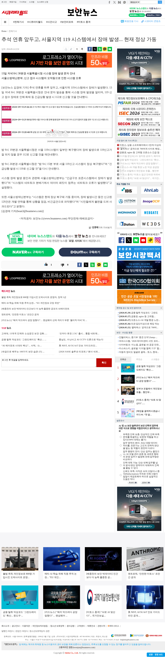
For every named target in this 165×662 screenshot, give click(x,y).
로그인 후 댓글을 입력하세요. (48, 362)
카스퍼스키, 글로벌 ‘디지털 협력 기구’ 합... (140, 348)
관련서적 (101, 626)
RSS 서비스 (114, 626)
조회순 (123, 359)
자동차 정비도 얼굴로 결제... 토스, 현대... (139, 352)
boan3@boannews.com (29, 211)
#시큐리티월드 (35, 22)
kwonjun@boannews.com (83, 647)
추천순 (139, 359)
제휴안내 (91, 626)
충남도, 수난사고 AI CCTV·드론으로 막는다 (81, 339)
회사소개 (5, 626)
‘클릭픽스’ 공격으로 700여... (138, 327)
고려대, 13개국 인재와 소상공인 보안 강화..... (24, 333)
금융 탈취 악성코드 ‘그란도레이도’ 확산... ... (23, 339)
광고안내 (15, 626)
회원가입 (12, 2)
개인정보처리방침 (40, 626)
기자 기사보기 (100, 227)
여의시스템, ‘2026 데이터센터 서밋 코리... (139, 341)
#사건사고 (51, 22)
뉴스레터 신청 (42, 2)
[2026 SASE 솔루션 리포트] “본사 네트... (79, 351)
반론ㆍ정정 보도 (156, 655)
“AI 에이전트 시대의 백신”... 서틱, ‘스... (21, 345)
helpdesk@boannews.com (129, 640)
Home (3, 31)
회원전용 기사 (131, 21)
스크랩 (31, 2)
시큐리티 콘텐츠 (153, 21)
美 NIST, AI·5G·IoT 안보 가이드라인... (78, 345)
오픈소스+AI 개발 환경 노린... (139, 320)
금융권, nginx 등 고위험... (137, 316)
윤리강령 (70, 626)
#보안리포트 (66, 22)
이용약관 (26, 626)
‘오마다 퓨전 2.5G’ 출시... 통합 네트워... (79, 333)
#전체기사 (18, 22)
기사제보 (22, 2)
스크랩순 (155, 359)
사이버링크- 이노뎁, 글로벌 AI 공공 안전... (139, 345)
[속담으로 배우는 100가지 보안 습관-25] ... (22, 351)
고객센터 (81, 626)
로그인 (4, 2)
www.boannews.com (55, 218)
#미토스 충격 (83, 22)
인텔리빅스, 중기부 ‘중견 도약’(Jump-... (138, 337)
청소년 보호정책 (57, 626)
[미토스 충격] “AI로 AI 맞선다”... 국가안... (140, 178)
